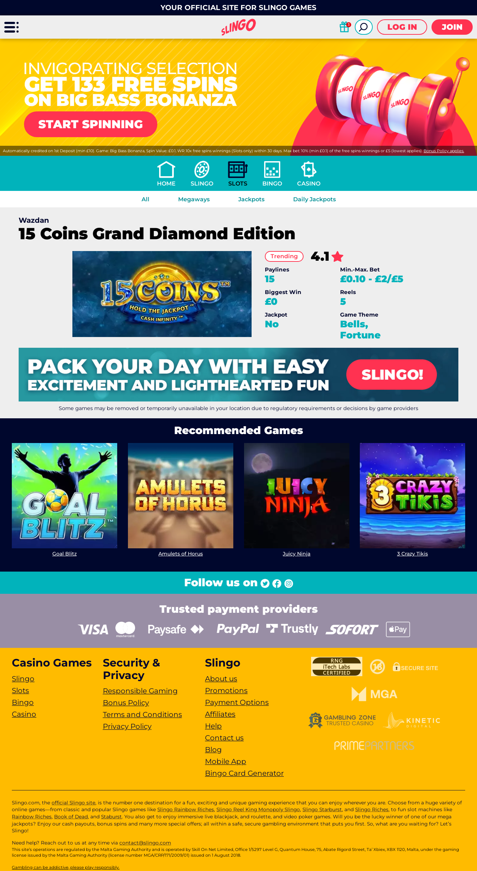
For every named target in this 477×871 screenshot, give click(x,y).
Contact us (224, 737)
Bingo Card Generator (244, 773)
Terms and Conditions (142, 714)
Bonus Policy (126, 702)
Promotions (226, 690)
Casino (308, 183)
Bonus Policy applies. (444, 150)
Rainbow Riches (32, 816)
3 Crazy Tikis (412, 553)
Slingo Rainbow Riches (185, 809)
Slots (237, 183)
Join (452, 27)
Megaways (194, 199)
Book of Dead (71, 816)
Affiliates (220, 714)
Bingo (272, 183)
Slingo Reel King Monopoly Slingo (258, 809)
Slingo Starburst (322, 809)
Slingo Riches (371, 809)
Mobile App (225, 761)
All (145, 199)
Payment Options (237, 702)
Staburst (111, 816)
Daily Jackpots (314, 199)
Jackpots (251, 199)
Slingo (202, 183)
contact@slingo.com (145, 843)
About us (221, 678)
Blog (213, 749)
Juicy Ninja (296, 553)
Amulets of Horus (180, 553)
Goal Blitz (64, 553)
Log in (402, 27)
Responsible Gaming (140, 691)
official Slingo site (73, 802)
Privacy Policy (127, 726)
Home (166, 183)
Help (213, 726)
